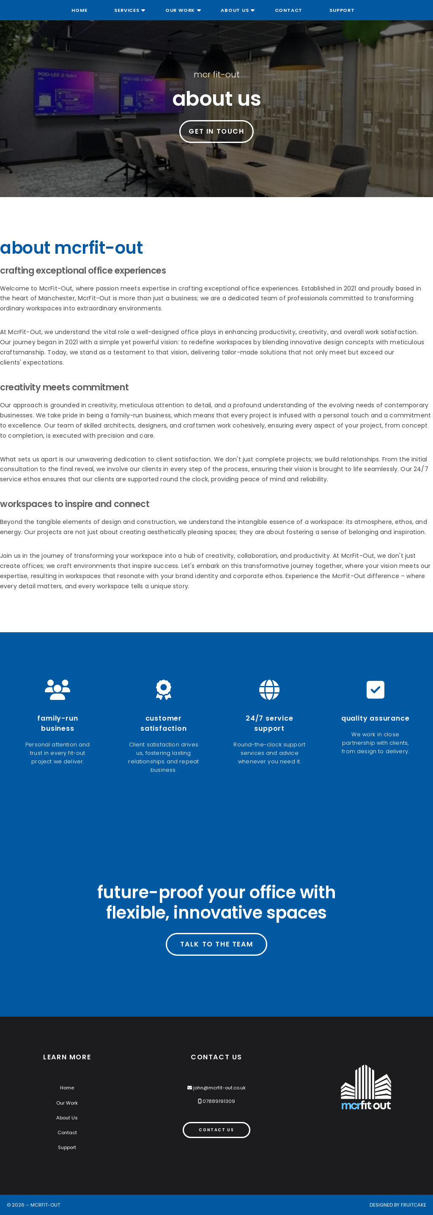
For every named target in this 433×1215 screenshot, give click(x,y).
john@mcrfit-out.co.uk (219, 1087)
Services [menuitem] (126, 10)
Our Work (67, 1103)
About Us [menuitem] (235, 10)
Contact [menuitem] (289, 10)
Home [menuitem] (79, 10)
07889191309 (219, 1101)
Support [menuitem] (342, 10)
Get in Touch (216, 131)
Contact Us (216, 1130)
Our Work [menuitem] (180, 10)
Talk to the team (216, 944)
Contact (67, 1132)
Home (67, 1087)
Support (67, 1147)
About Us (67, 1117)
